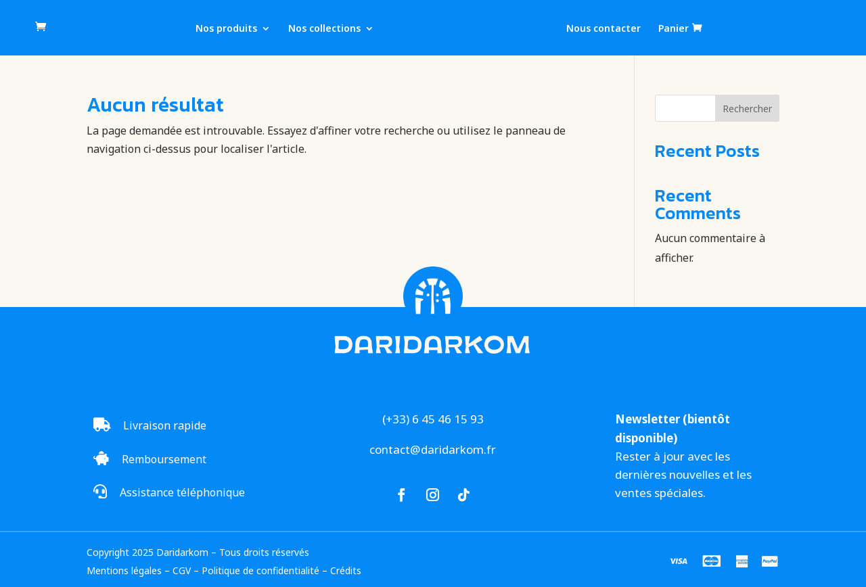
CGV (182, 570)
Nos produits (226, 29)
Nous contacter (603, 29)
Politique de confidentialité (260, 570)
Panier (673, 28)
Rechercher (747, 108)
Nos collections (324, 29)
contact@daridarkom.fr (432, 449)
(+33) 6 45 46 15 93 (433, 419)
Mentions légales (124, 570)
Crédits (345, 570)
